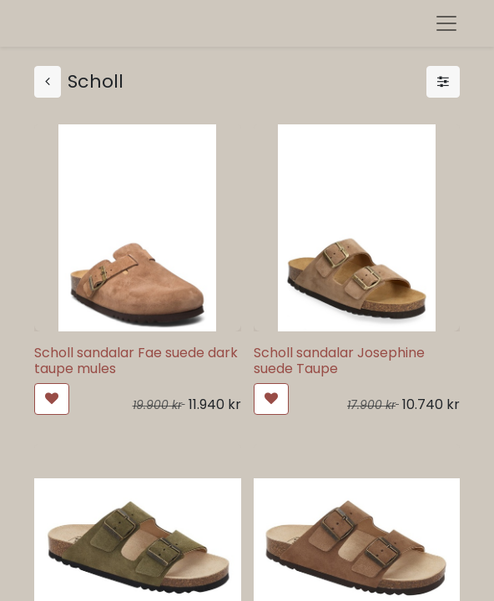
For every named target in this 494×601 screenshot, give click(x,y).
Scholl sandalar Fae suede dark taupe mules (136, 360)
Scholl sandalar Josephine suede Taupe (339, 360)
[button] (51, 399)
